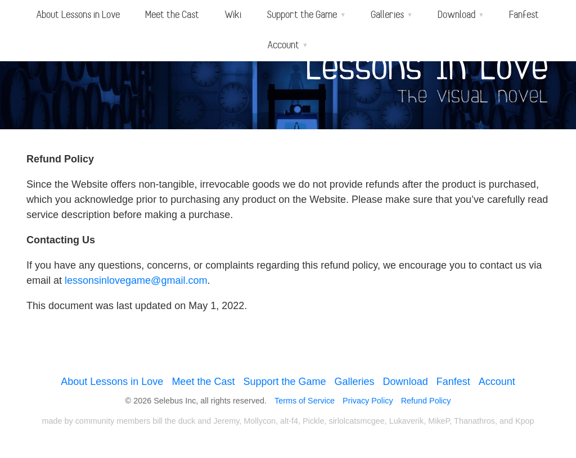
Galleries (355, 381)
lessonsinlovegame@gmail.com (136, 280)
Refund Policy (426, 400)
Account (497, 381)
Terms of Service (304, 400)
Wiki (233, 15)
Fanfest (524, 15)
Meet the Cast (173, 15)
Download (405, 381)
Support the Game (284, 381)
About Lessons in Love (78, 15)
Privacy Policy (368, 400)
